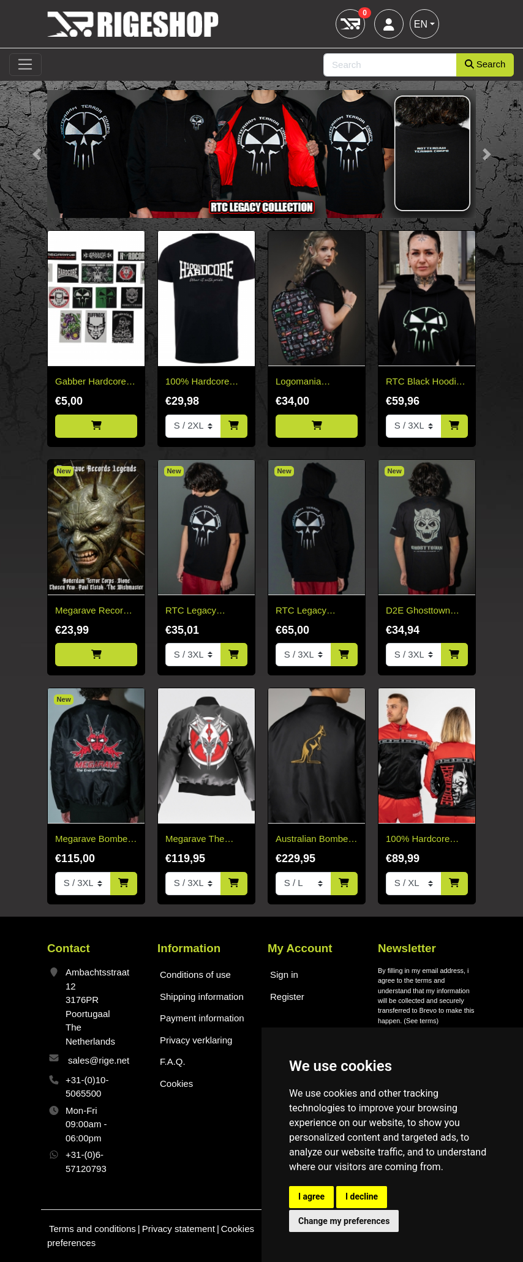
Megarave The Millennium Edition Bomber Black (202, 839)
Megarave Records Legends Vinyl (94, 611)
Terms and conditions (92, 1228)
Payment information (202, 1018)
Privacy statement (178, 1228)
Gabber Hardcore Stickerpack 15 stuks (90, 382)
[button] (36, 154)
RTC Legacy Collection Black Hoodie (308, 611)
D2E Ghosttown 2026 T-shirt (418, 611)
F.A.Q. (173, 1061)
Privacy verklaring (196, 1040)
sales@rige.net (98, 1060)
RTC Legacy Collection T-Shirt (200, 611)
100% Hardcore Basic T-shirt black (202, 382)
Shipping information (202, 996)
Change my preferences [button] (343, 1221)
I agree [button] (311, 1196)
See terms (421, 1020)
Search (485, 64)
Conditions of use (195, 974)
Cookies (176, 1083)
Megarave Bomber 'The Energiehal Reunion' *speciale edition (93, 839)
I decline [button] (361, 1196)
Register (287, 996)
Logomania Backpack (298, 382)
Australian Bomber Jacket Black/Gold (313, 839)
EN (420, 24)
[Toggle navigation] (25, 65)
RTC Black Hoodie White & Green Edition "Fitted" (423, 382)
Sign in (284, 974)
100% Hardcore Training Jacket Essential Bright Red (418, 839)
